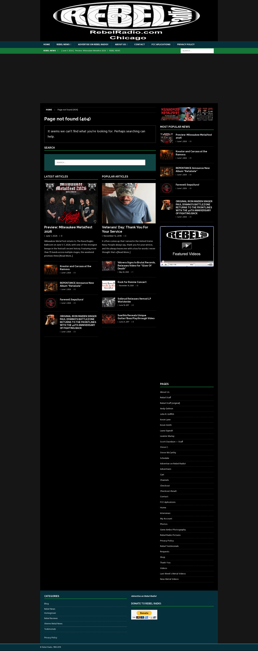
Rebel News (64, 44)
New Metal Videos (169, 579)
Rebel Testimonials (169, 546)
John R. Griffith (167, 414)
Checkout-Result (168, 491)
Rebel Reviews (51, 618)
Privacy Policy (192, 44)
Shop (162, 557)
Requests (164, 552)
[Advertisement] (129, 79)
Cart (162, 475)
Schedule (164, 458)
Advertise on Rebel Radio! (95, 44)
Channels (164, 480)
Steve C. (164, 447)
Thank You (165, 563)
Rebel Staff (165, 398)
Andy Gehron (166, 409)
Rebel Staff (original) (170, 403)
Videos (163, 568)
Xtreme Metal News (53, 624)
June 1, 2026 (51, 236)
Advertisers (165, 469)
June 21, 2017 (124, 322)
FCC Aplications (166, 44)
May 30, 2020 (124, 272)
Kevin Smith (166, 425)
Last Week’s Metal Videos (173, 574)
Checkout (165, 486)
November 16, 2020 (126, 285)
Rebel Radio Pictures (170, 535)
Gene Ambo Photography (173, 530)
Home (46, 44)
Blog (46, 604)
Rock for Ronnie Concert (132, 282)
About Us (124, 44)
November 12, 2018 (113, 236)
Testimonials (50, 629)
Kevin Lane (165, 420)
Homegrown (50, 613)
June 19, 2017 (124, 305)
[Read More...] (66, 256)
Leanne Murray (167, 436)
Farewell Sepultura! (71, 299)
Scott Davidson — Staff (171, 442)
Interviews (165, 513)
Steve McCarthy (168, 453)
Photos (163, 524)
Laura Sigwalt (166, 431)
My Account (166, 519)
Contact (144, 44)
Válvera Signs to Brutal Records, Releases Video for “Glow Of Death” (136, 265)
